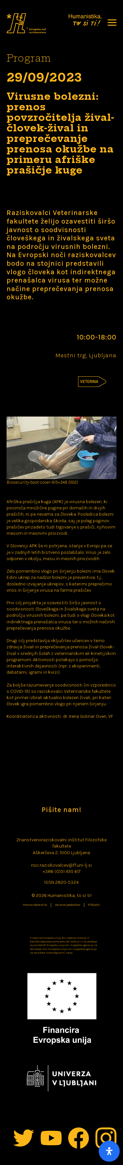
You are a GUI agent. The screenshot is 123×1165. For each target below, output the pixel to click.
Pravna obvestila (35, 905)
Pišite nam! (61, 809)
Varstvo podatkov (67, 905)
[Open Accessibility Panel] (109, 1151)
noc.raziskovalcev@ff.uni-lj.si (61, 865)
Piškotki (94, 905)
